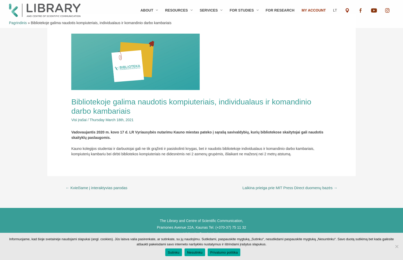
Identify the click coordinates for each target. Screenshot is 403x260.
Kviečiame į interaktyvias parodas (96, 188)
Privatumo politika (224, 252)
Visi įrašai (79, 120)
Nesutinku (195, 252)
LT (335, 10)
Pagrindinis (18, 23)
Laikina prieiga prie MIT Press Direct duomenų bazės (289, 188)
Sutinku (173, 252)
